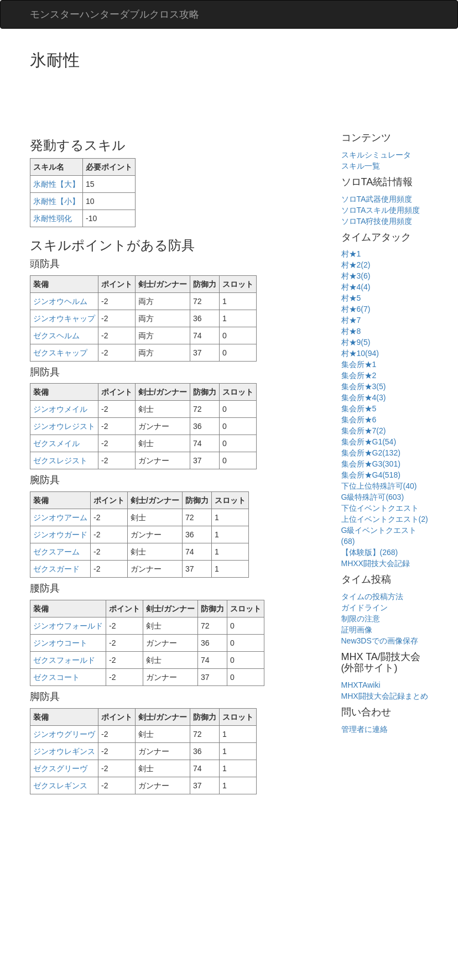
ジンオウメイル (60, 409)
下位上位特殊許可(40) (379, 486)
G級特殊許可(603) (372, 497)
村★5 (351, 298)
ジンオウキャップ (64, 318)
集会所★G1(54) (369, 441)
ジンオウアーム (60, 517)
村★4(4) (356, 286)
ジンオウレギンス (64, 751)
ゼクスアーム (56, 551)
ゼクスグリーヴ (60, 768)
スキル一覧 (360, 165)
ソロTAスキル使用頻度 (380, 210)
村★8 (351, 331)
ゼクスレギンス (60, 785)
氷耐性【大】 (56, 184)
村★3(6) (356, 275)
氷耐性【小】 (56, 201)
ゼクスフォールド (64, 660)
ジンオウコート (60, 642)
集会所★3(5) (363, 386)
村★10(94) (360, 353)
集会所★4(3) (363, 397)
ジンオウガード (60, 534)
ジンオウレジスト (64, 426)
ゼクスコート (56, 677)
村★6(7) (356, 309)
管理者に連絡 (364, 729)
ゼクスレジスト (60, 460)
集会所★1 (359, 364)
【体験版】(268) (369, 552)
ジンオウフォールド (68, 625)
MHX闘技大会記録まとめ (384, 696)
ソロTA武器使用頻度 (377, 199)
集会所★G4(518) (370, 474)
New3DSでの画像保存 (379, 640)
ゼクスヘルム (56, 335)
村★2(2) (356, 264)
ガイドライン (364, 607)
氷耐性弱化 (52, 218)
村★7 (351, 320)
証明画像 (356, 629)
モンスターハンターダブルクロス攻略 (114, 14)
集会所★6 (359, 419)
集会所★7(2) (363, 430)
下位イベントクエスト (380, 508)
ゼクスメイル (56, 443)
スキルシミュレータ (376, 154)
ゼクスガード (56, 568)
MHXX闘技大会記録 (375, 563)
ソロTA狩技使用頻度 (377, 221)
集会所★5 (359, 408)
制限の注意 (360, 618)
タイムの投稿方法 (372, 596)
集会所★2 (359, 375)
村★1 (351, 253)
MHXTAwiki (361, 685)
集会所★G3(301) (370, 463)
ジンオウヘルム (60, 301)
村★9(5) (356, 342)
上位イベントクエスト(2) (384, 519)
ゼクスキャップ (60, 352)
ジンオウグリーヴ (64, 734)
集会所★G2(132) (370, 452)
